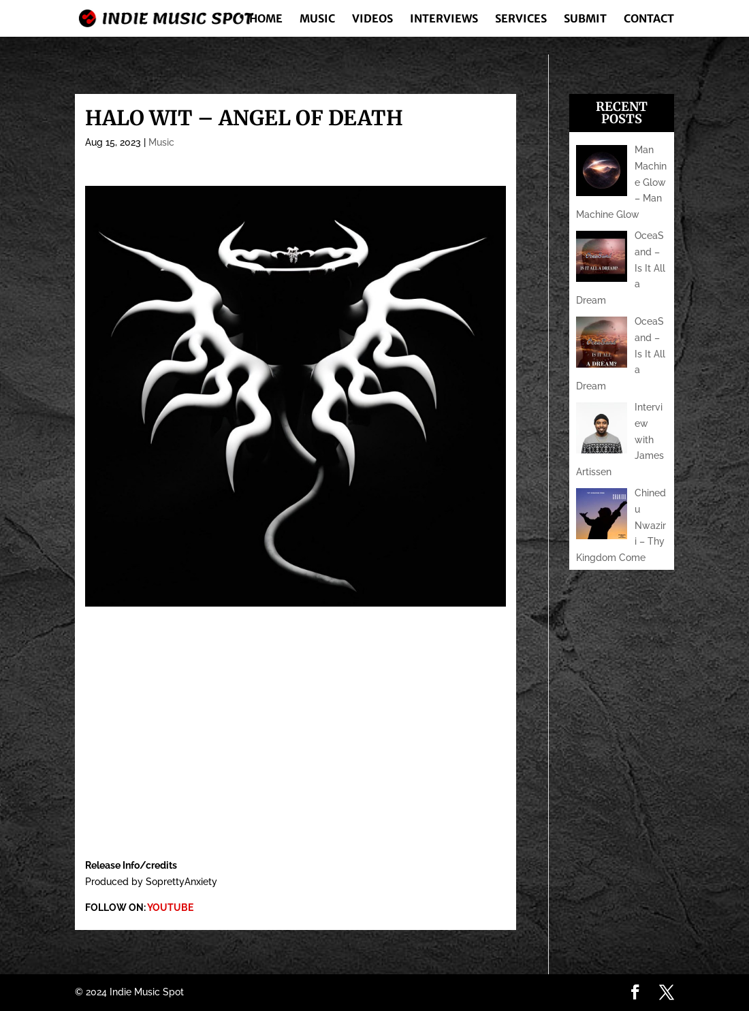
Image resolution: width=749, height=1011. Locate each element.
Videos (372, 19)
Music (317, 19)
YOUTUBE (170, 907)
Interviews (444, 19)
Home (266, 19)
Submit (585, 19)
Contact (649, 19)
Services (521, 19)
